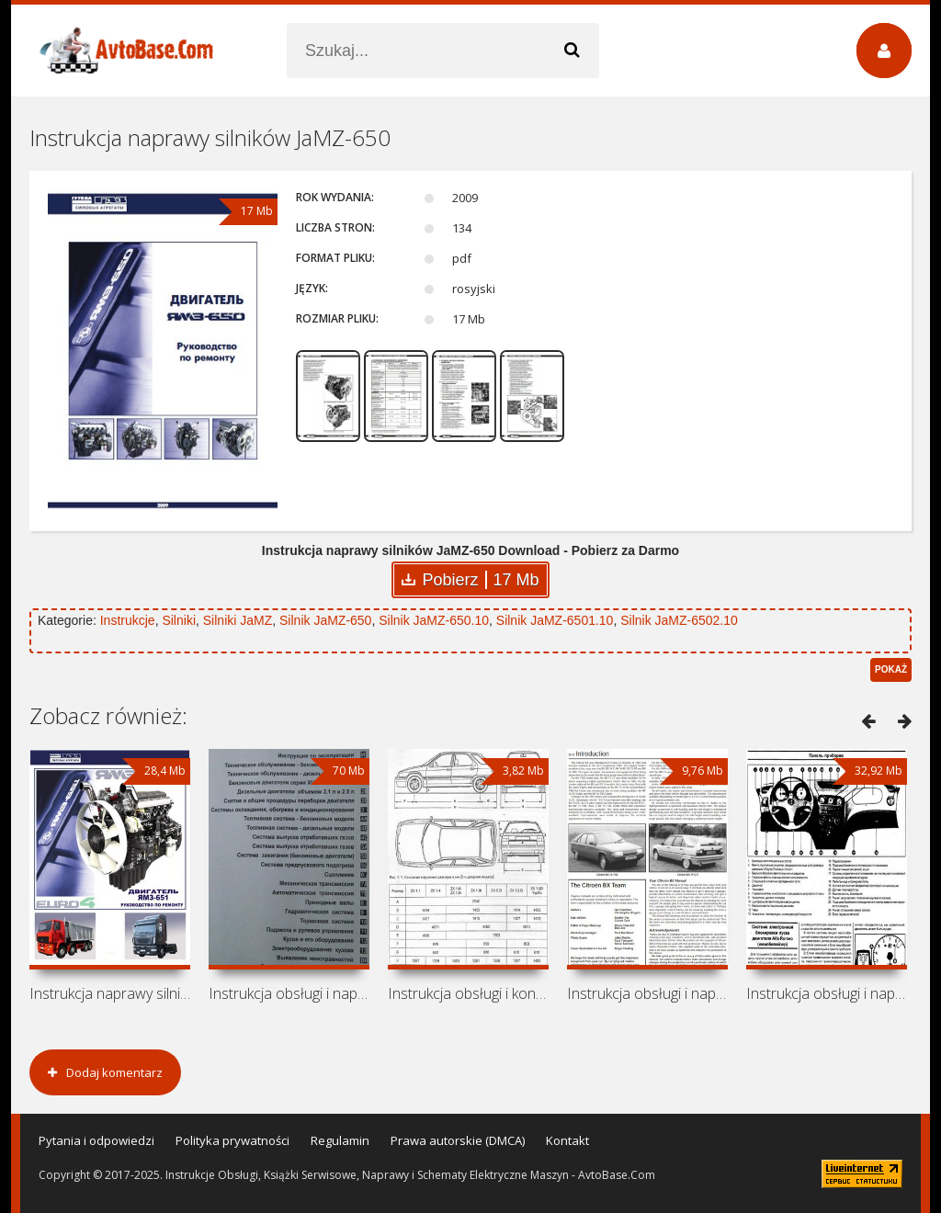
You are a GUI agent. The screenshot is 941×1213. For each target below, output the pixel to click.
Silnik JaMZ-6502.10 (679, 620)
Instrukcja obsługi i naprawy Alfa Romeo (826, 993)
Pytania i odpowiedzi (96, 1140)
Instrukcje (127, 620)
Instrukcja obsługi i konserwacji (468, 993)
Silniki (179, 620)
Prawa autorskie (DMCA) (458, 1140)
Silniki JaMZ (237, 620)
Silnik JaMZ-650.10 (434, 620)
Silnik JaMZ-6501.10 (555, 620)
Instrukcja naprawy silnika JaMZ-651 (109, 993)
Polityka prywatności (232, 1140)
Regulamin (340, 1140)
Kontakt (567, 1140)
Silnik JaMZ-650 (325, 620)
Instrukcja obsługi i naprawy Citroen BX (647, 993)
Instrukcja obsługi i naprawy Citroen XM (289, 993)
